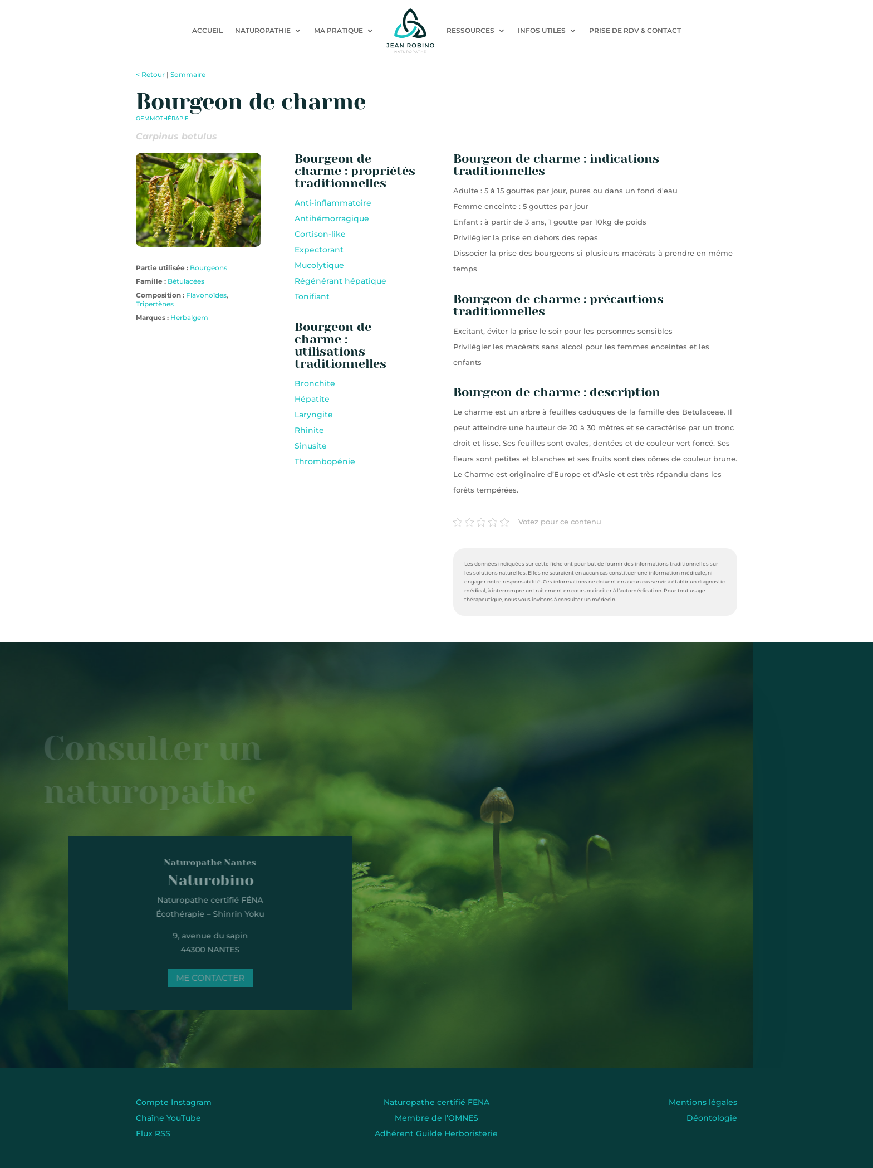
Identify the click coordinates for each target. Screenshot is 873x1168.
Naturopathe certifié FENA (436, 1102)
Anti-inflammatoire (333, 203)
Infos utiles (542, 30)
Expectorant (319, 250)
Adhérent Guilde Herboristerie (436, 1133)
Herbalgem (189, 317)
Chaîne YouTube (168, 1118)
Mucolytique (319, 265)
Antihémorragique (332, 218)
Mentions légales (703, 1102)
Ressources (470, 30)
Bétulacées (186, 281)
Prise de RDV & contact (635, 30)
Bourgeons (208, 268)
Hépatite (312, 399)
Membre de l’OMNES (436, 1118)
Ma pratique (338, 30)
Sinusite (311, 446)
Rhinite (309, 430)
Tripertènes (155, 304)
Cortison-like (320, 234)
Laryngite (314, 415)
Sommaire (187, 74)
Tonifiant (312, 296)
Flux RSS (153, 1133)
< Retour (150, 74)
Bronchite (315, 383)
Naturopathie (263, 30)
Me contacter (200, 977)
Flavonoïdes (206, 295)
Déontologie (711, 1118)
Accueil (207, 30)
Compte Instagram (174, 1102)
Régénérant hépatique (340, 281)
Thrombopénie (325, 461)
